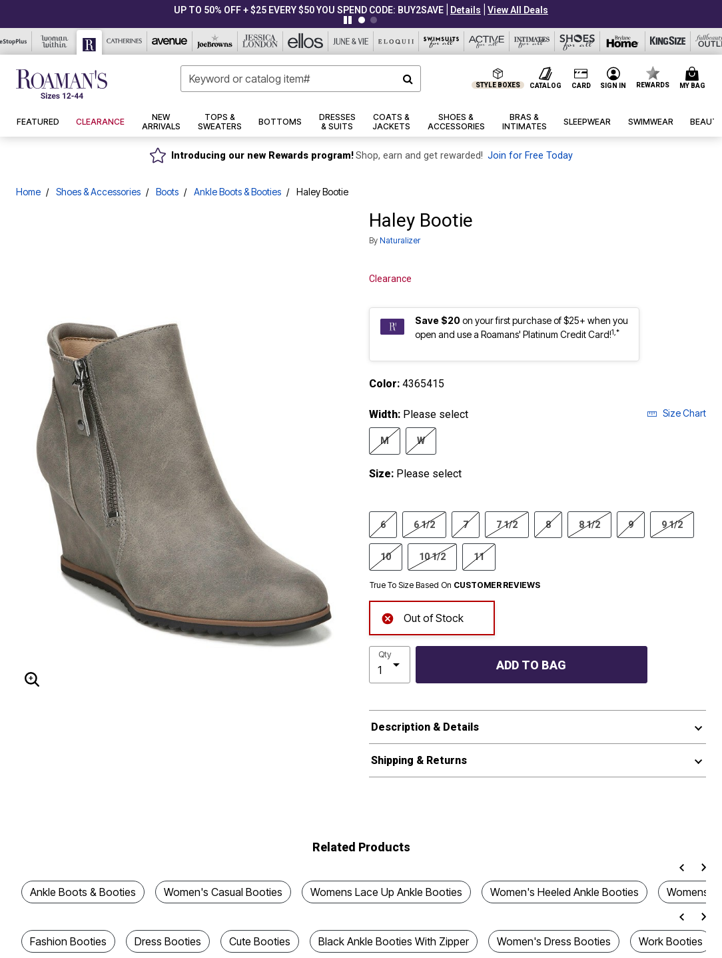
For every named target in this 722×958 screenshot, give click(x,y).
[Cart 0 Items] (694, 78)
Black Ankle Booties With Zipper (393, 941)
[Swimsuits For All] (441, 41)
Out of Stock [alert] (422, 617)
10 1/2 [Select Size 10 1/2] (432, 556)
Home (28, 191)
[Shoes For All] (577, 41)
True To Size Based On (455, 585)
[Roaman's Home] (61, 84)
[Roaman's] (89, 42)
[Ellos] (305, 41)
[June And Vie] (351, 41)
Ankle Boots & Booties (237, 191)
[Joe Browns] (215, 41)
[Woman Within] (54, 41)
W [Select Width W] (421, 440)
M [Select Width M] (384, 440)
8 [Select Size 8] (548, 524)
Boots (167, 191)
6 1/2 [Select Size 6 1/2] (424, 524)
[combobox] (300, 78)
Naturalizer (400, 240)
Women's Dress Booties (554, 941)
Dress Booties (168, 941)
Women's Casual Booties (223, 892)
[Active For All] (487, 41)
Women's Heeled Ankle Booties (564, 892)
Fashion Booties (68, 941)
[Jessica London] (260, 41)
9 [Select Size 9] (630, 524)
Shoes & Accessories (98, 191)
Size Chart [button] (676, 413)
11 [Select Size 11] (479, 556)
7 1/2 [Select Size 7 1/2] (507, 524)
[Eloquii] (396, 41)
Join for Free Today (530, 155)
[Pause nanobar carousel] (347, 20)
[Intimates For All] (532, 41)
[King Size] (668, 41)
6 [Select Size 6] (383, 524)
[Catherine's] (124, 41)
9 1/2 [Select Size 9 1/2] (672, 524)
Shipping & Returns (419, 760)
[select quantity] (389, 664)
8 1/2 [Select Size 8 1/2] (589, 524)
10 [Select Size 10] (385, 556)
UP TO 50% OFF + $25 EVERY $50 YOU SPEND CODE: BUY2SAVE (309, 10)
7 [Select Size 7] (465, 524)
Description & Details (425, 727)
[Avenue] (169, 41)
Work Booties (671, 941)
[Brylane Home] (622, 41)
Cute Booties (259, 941)
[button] (465, 10)
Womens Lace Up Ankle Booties (386, 892)
